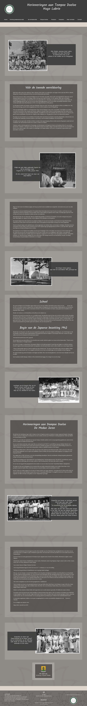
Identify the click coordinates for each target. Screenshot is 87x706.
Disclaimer (44, 700)
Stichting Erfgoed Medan (43, 675)
